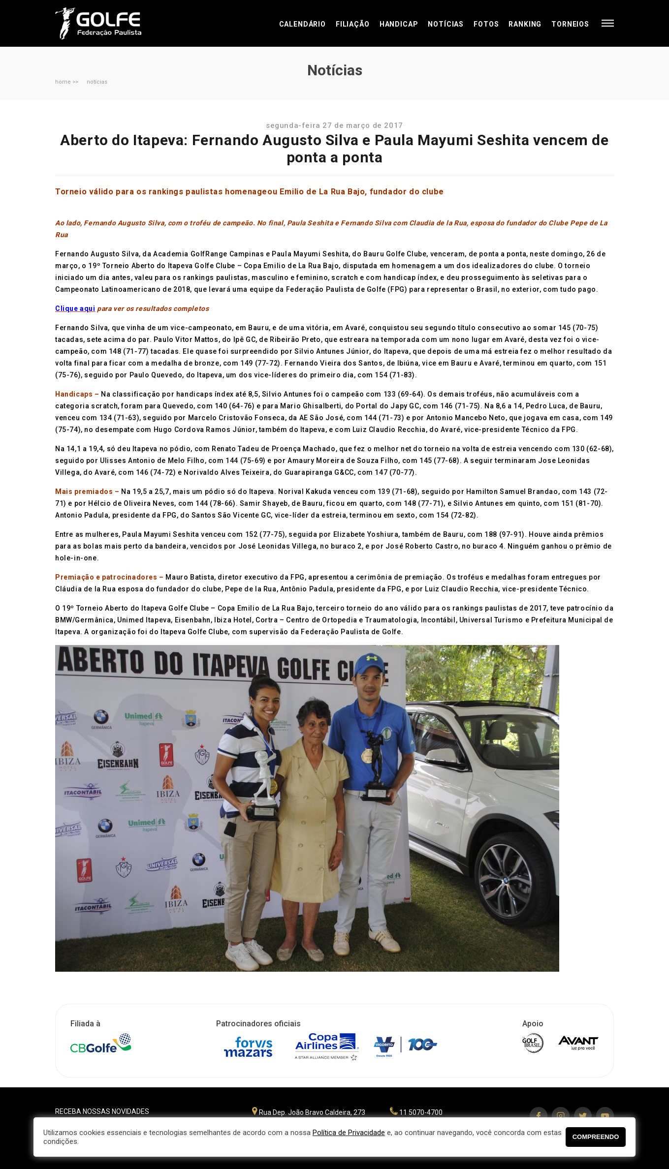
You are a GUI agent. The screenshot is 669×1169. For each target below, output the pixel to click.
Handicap (399, 24)
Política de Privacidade (349, 1132)
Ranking (525, 24)
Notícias (446, 24)
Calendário (302, 24)
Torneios (570, 24)
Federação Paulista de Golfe (108, 23)
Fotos (486, 24)
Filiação (353, 24)
